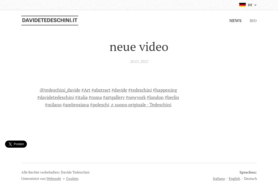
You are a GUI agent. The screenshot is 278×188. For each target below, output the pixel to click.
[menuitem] (236, 20)
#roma (95, 97)
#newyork (135, 97)
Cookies (72, 178)
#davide (119, 90)
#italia (81, 97)
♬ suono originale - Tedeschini (140, 104)
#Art (85, 90)
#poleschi (99, 104)
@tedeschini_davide (59, 90)
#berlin (171, 97)
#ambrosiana (76, 104)
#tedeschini (140, 90)
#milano (53, 104)
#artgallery (113, 97)
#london (154, 97)
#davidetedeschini (55, 97)
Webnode (53, 178)
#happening (165, 90)
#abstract (100, 90)
